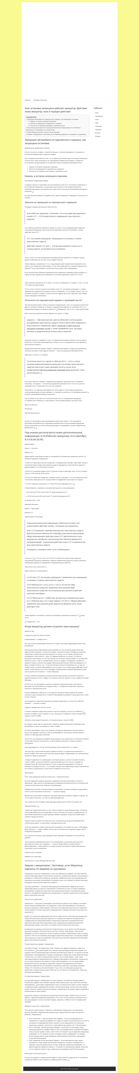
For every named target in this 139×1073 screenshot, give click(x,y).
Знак (96, 119)
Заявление (99, 116)
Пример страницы (40, 100)
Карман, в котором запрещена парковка (43, 121)
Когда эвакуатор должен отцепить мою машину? (43, 132)
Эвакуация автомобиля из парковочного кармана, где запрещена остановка (52, 119)
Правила (98, 130)
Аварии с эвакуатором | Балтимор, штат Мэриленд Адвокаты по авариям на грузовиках (56, 134)
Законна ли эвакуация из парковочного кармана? (46, 123)
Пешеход (98, 126)
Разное (97, 133)
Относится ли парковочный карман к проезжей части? (47, 125)
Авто (96, 113)
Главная (27, 100)
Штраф (97, 136)
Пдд (96, 123)
